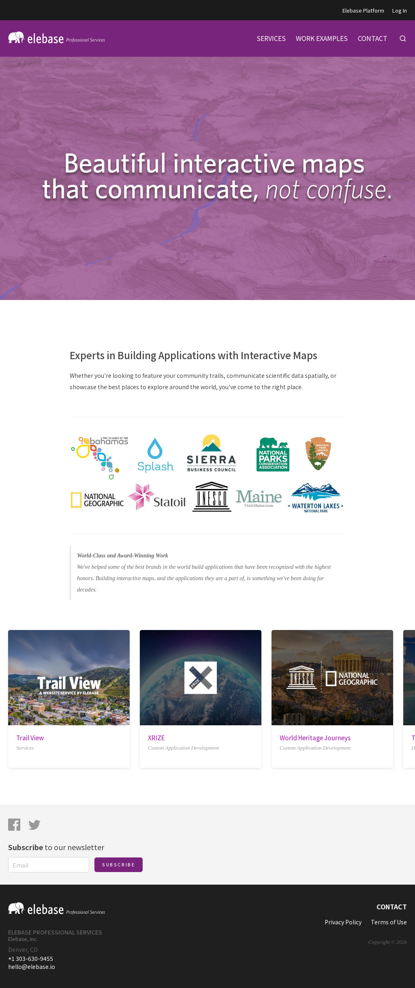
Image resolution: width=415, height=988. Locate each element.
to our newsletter (56, 847)
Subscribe (118, 865)
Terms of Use (389, 922)
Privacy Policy (343, 922)
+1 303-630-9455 (30, 958)
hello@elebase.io (31, 966)
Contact (391, 906)
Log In (399, 10)
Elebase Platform (363, 10)
